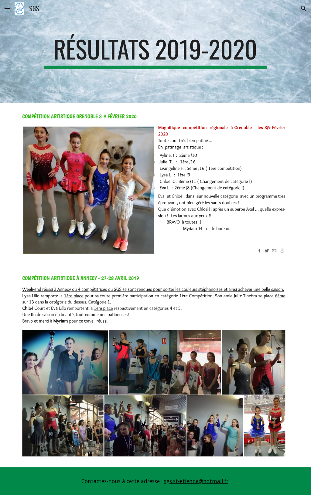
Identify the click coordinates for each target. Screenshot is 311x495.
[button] (7, 8)
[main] (155, 52)
